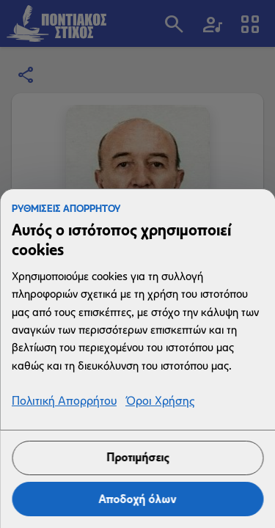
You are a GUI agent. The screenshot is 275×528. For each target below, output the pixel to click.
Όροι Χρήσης (159, 401)
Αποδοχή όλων (138, 499)
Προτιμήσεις (137, 457)
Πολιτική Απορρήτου (64, 401)
